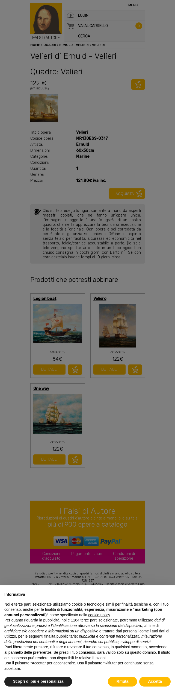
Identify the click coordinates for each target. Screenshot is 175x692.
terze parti (89, 620)
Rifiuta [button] (123, 681)
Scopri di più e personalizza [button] (38, 681)
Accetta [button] (155, 681)
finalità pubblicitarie (60, 636)
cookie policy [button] (99, 615)
